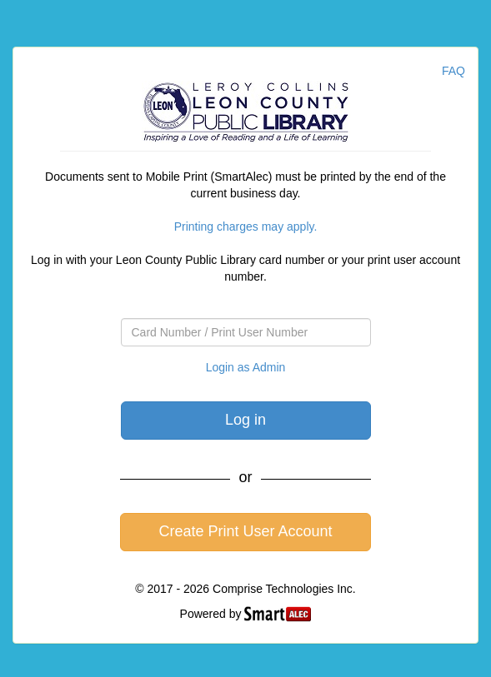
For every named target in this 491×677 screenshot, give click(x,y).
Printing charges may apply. (246, 226)
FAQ (453, 70)
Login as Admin (246, 367)
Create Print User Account (245, 531)
